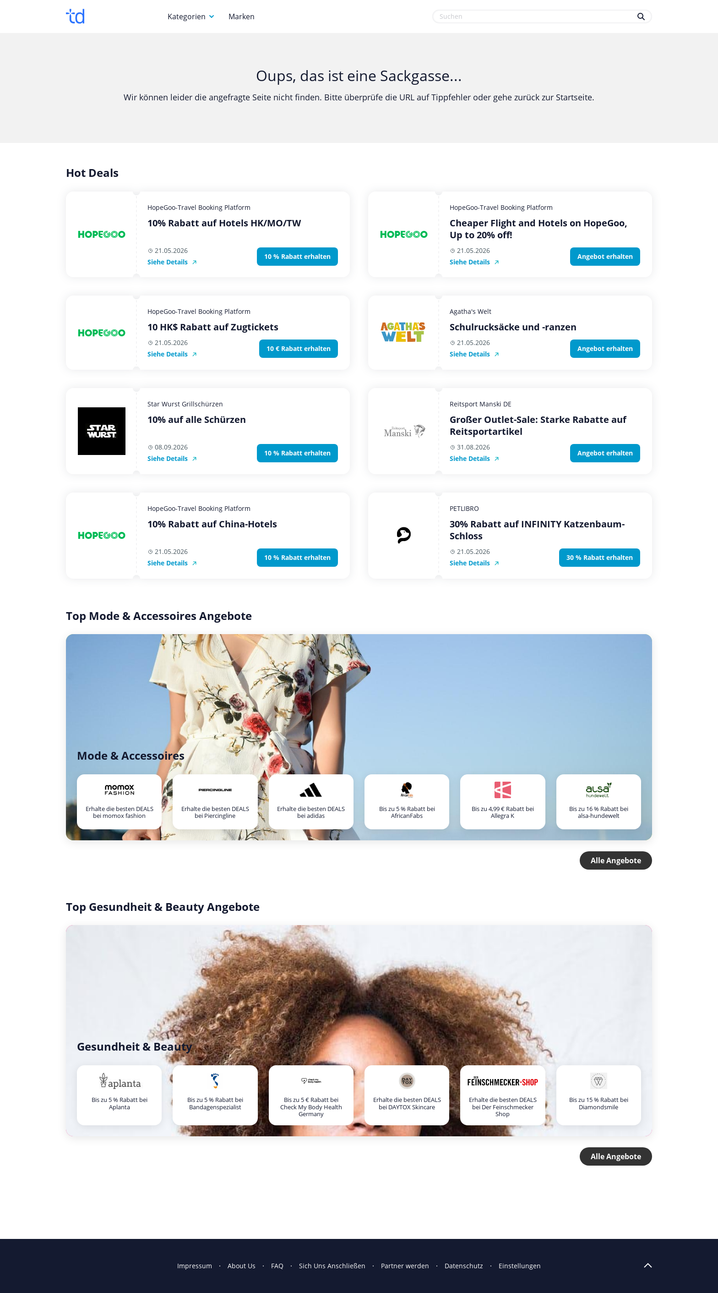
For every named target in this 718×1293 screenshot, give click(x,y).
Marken (241, 16)
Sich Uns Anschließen (332, 1265)
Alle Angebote (616, 860)
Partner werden (405, 1265)
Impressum (194, 1265)
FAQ (277, 1265)
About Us (242, 1265)
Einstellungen (520, 1265)
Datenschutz (464, 1265)
